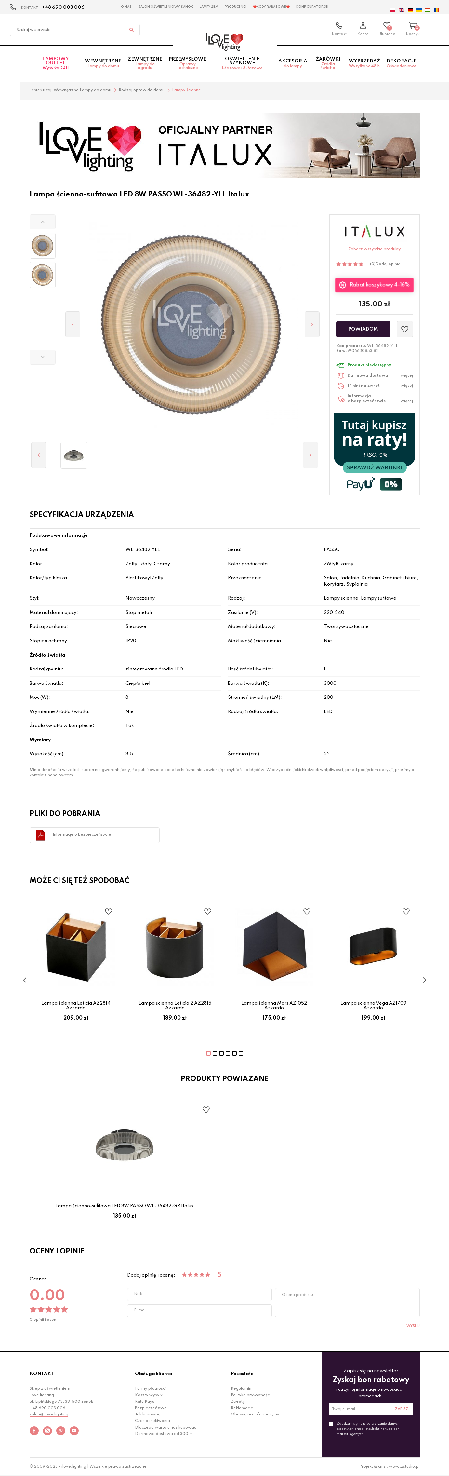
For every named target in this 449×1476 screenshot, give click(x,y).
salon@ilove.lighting (49, 1414)
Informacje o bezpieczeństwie (82, 835)
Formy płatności (150, 1389)
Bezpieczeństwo (151, 1408)
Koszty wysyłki (149, 1395)
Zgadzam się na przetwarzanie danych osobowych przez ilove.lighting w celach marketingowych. (368, 1429)
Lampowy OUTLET (56, 64)
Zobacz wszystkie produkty (374, 249)
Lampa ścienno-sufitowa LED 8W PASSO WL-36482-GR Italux (124, 1206)
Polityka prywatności (251, 1395)
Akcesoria (292, 63)
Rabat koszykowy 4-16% (379, 285)
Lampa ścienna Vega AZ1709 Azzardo (373, 1005)
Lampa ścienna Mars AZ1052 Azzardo (274, 1005)
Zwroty (238, 1402)
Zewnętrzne (145, 63)
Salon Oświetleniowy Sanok (165, 6)
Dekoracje (401, 63)
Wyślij (413, 1326)
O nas (126, 6)
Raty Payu (144, 1402)
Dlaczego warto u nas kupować (165, 1427)
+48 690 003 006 (63, 7)
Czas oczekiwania (152, 1421)
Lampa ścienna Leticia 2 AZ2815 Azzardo (175, 1005)
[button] (43, 221)
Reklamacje (242, 1408)
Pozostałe (242, 1374)
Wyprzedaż (364, 63)
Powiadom (363, 329)
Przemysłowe (187, 63)
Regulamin (241, 1389)
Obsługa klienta (153, 1374)
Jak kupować (147, 1414)
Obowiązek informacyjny (255, 1414)
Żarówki (328, 63)
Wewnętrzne (103, 63)
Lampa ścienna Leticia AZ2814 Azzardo (76, 1005)
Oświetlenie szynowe (242, 64)
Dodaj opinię (388, 264)
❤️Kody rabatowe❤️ (271, 6)
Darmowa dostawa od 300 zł (164, 1434)
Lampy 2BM (209, 6)
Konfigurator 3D (312, 6)
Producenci (235, 6)
